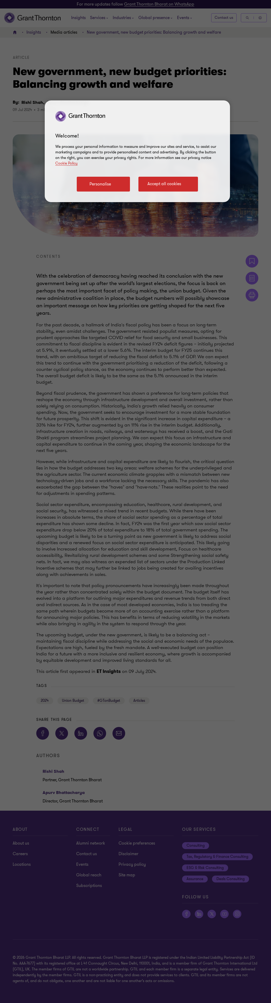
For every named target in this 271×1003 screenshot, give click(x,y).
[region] (137, 151)
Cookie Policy (66, 163)
